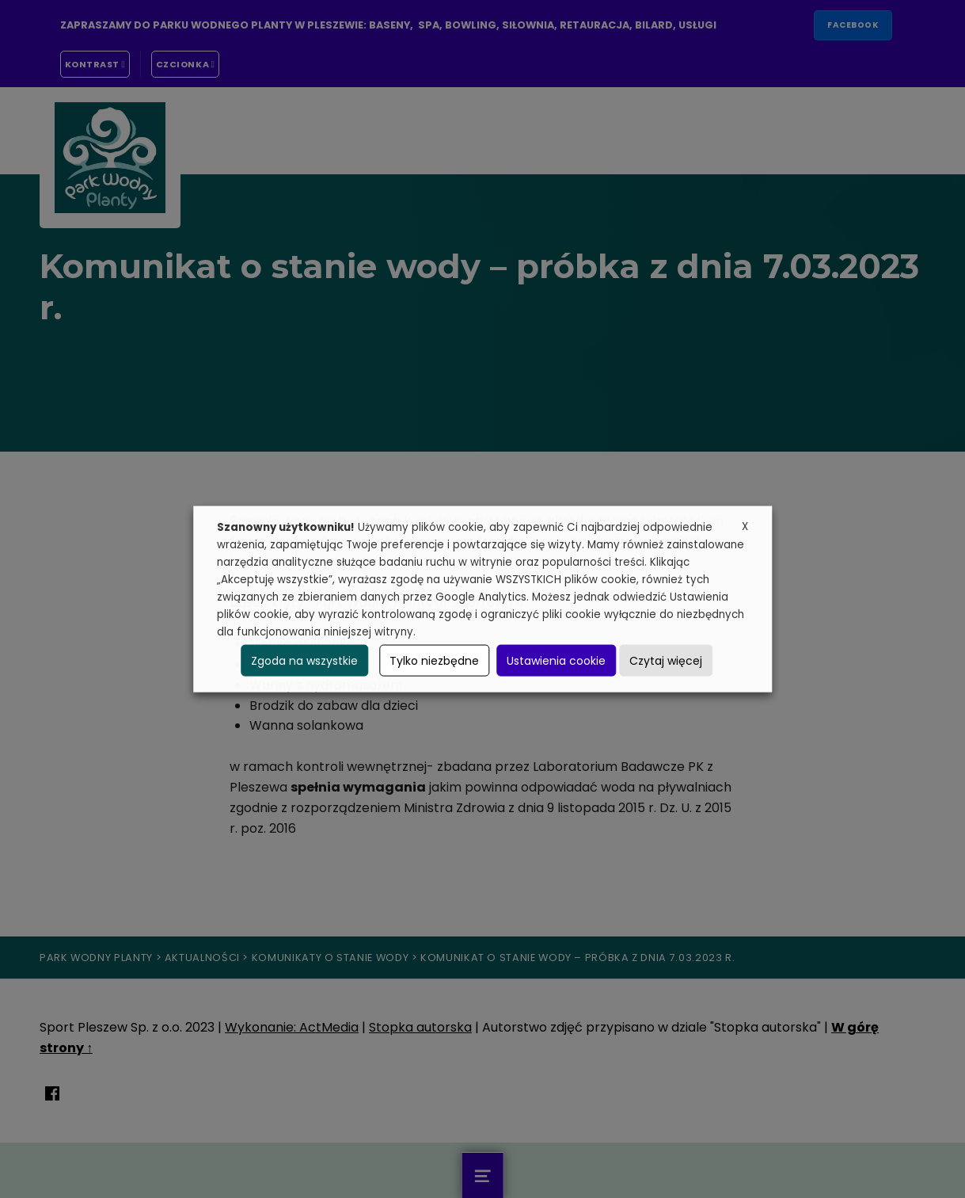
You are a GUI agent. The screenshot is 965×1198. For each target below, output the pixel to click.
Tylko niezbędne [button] (434, 660)
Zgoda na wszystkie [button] (304, 660)
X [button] (745, 526)
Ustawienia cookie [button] (556, 660)
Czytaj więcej (665, 660)
